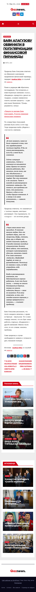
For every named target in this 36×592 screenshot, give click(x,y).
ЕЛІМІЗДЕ (7, 396)
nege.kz (9, 82)
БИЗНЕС (7, 476)
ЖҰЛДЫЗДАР (7, 36)
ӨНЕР (14, 438)
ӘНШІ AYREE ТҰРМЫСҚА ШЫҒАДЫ (18, 442)
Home (3, 587)
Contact (9, 587)
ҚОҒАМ (7, 498)
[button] (33, 24)
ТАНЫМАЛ (7, 520)
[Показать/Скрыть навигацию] (18, 23)
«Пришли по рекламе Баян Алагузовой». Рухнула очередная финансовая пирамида (16, 113)
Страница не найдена (28, 587)
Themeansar (18, 583)
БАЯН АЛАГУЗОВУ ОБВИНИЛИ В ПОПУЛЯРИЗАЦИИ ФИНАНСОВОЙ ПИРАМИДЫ (17, 48)
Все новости (16, 587)
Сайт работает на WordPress (11, 580)
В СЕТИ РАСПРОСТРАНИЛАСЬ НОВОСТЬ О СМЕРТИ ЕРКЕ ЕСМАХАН (10, 366)
